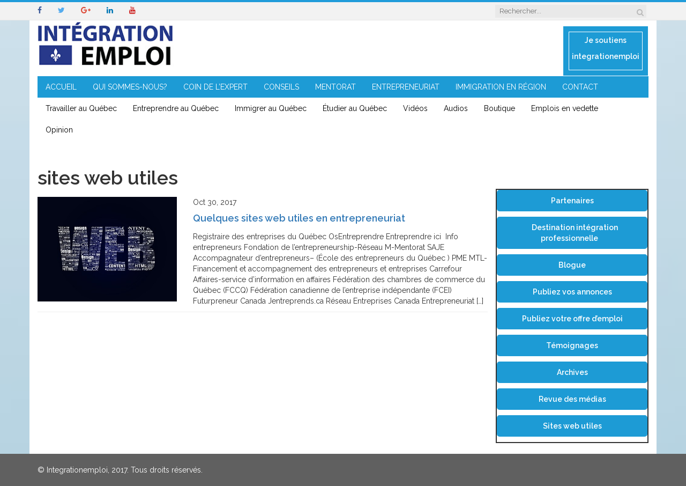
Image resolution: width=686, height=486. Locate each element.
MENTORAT (335, 87)
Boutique (499, 108)
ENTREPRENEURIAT (405, 87)
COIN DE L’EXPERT (215, 87)
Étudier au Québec (355, 108)
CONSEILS (281, 87)
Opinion (59, 130)
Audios (456, 108)
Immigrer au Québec (271, 108)
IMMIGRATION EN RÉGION (501, 87)
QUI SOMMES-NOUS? (130, 87)
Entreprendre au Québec (176, 108)
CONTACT (580, 87)
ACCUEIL (61, 87)
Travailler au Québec (81, 108)
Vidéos (415, 108)
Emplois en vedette (564, 108)
